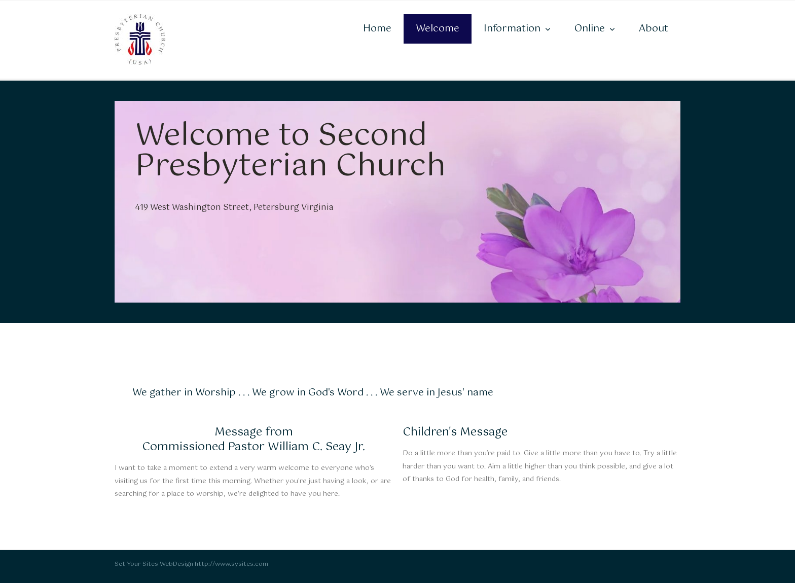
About (653, 29)
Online (589, 29)
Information (512, 29)
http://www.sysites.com (231, 564)
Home (377, 29)
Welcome (437, 29)
